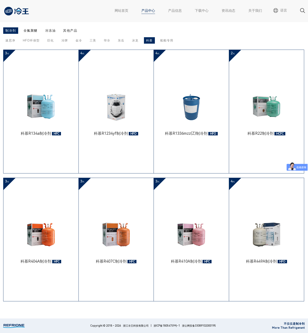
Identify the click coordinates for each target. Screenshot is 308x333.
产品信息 (175, 11)
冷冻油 (50, 31)
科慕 (149, 40)
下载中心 (202, 11)
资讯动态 (228, 11)
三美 (93, 40)
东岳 (121, 40)
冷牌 (64, 40)
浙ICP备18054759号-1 (167, 325)
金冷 (79, 40)
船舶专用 (166, 40)
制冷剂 (10, 31)
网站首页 (121, 11)
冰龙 (135, 40)
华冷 (107, 40)
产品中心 (148, 11)
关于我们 (255, 11)
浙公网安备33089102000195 (199, 325)
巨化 (50, 40)
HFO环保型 (31, 40)
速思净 (10, 40)
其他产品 (70, 31)
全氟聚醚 (31, 31)
